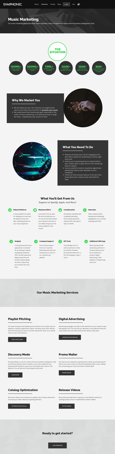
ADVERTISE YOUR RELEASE (69, 337)
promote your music (50, 110)
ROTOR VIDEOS (66, 406)
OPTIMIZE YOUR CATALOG (19, 406)
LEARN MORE (15, 375)
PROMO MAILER (66, 372)
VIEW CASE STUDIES (17, 339)
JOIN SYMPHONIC (57, 445)
